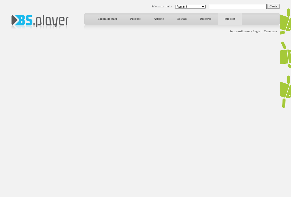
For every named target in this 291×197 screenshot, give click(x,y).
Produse (135, 18)
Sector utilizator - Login (244, 31)
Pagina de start (107, 18)
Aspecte (159, 18)
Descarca (206, 18)
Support (229, 18)
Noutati (181, 18)
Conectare (270, 31)
